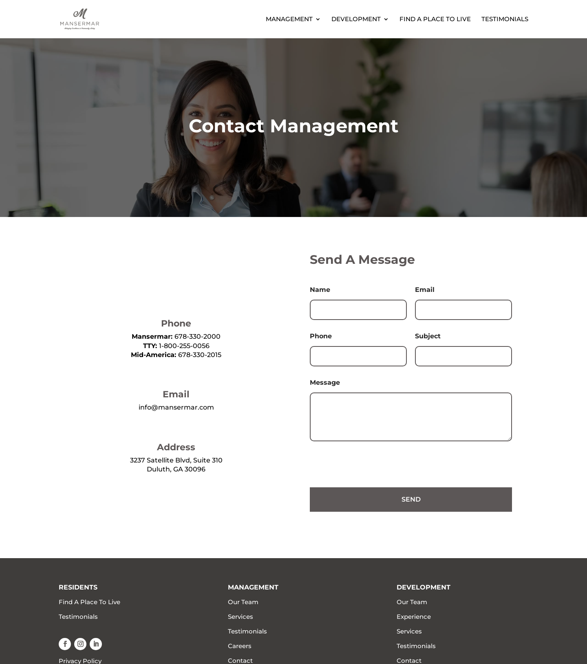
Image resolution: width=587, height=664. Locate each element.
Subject (428, 336)
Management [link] (289, 19)
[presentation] (372, 482)
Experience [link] (414, 616)
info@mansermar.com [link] (176, 407)
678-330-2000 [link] (197, 336)
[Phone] (358, 356)
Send (411, 499)
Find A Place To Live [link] (435, 19)
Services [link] (240, 616)
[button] (65, 644)
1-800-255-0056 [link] (184, 346)
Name (320, 290)
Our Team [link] (243, 602)
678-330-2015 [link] (199, 355)
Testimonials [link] (504, 19)
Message (325, 382)
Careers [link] (240, 646)
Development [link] (356, 19)
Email (425, 290)
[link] (88, 18)
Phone (321, 336)
